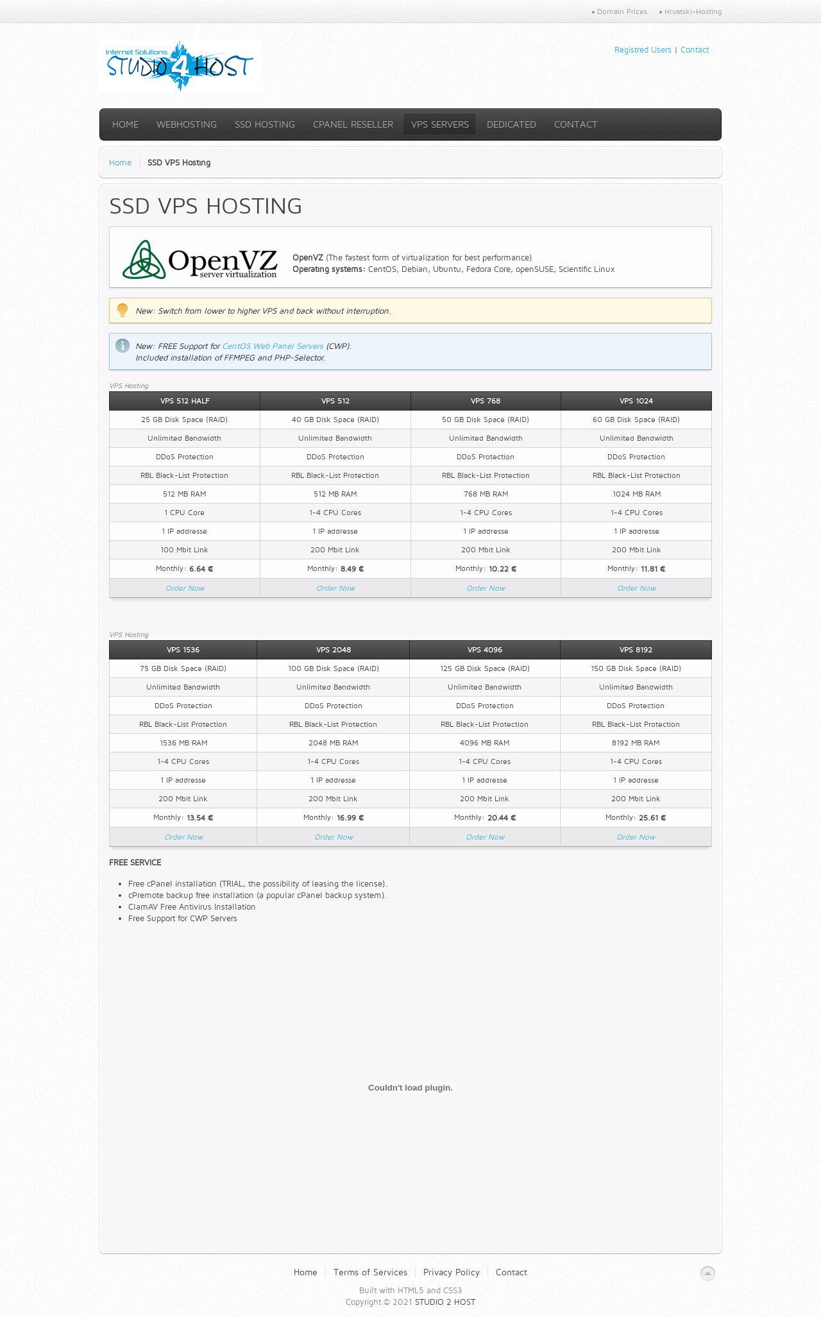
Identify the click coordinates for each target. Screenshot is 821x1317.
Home (120, 162)
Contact (695, 49)
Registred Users (643, 49)
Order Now (184, 588)
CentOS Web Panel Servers (272, 346)
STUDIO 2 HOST (445, 1301)
